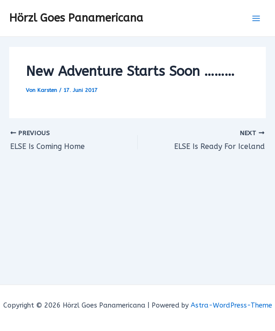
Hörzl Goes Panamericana (76, 17)
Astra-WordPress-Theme (231, 305)
